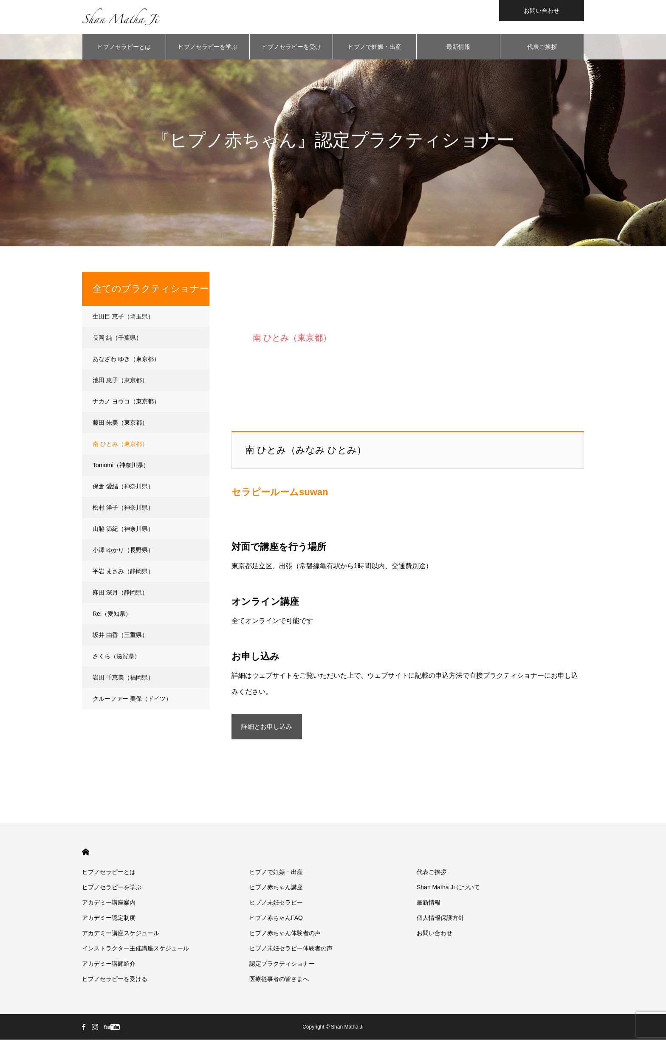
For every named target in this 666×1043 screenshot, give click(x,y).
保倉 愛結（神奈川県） (123, 486)
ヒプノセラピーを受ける (291, 51)
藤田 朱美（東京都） (120, 422)
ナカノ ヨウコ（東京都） (126, 401)
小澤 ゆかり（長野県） (123, 550)
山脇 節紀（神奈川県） (123, 528)
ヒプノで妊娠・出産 (374, 46)
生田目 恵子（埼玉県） (123, 316)
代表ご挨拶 (542, 46)
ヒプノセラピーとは (124, 46)
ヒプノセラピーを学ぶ (207, 46)
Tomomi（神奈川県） (121, 465)
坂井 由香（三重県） (120, 634)
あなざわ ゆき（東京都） (126, 358)
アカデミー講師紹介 (108, 967)
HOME (85, 855)
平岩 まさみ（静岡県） (123, 571)
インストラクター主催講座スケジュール (135, 951)
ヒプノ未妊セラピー (276, 905)
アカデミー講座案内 (108, 905)
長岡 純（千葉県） (117, 337)
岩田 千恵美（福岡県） (123, 677)
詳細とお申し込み (305, 728)
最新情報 (458, 46)
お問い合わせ (541, 10)
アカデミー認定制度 (108, 921)
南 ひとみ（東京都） (120, 443)
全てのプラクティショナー (151, 288)
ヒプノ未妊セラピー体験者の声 (291, 951)
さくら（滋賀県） (116, 656)
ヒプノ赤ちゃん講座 (276, 890)
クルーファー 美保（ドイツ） (132, 698)
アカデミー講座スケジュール (120, 936)
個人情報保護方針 (440, 921)
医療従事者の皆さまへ (279, 982)
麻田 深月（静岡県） (120, 592)
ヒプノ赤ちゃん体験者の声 (285, 936)
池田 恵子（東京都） (120, 380)
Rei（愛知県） (112, 613)
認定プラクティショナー (282, 967)
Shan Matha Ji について (448, 890)
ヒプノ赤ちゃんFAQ (276, 921)
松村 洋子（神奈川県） (123, 507)
